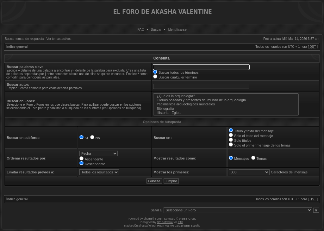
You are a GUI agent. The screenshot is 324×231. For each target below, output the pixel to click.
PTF (180, 222)
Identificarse (177, 29)
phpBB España (190, 225)
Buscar (156, 29)
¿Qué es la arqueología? (226, 96)
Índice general (17, 46)
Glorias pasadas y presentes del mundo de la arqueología (226, 100)
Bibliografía (226, 109)
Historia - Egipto (226, 113)
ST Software (165, 222)
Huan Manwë (165, 225)
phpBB (148, 218)
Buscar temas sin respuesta (24, 39)
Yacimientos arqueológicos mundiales (226, 104)
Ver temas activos (59, 39)
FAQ (140, 29)
